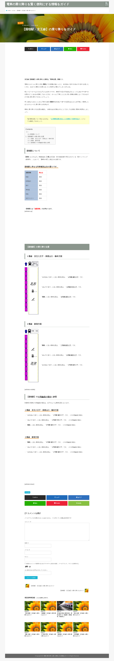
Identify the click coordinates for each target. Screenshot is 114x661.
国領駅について (35, 134)
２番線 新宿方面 (35, 140)
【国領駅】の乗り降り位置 (35, 136)
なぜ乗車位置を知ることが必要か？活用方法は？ (65, 119)
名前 (27, 543)
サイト (26, 557)
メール (27, 550)
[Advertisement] (57, 65)
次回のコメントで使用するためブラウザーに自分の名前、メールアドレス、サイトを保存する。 (53, 563)
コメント (28, 522)
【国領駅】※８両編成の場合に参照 (40, 142)
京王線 (28, 492)
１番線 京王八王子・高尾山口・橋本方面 (42, 138)
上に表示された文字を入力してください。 (36, 570)
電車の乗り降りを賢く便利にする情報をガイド (38, 4)
